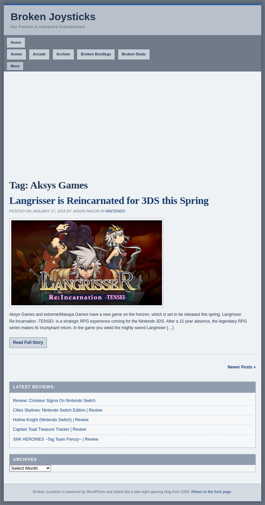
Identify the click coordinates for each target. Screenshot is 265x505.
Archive (63, 54)
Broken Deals (134, 54)
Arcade (39, 54)
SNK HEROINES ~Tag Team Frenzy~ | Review (55, 439)
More (15, 66)
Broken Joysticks (53, 16)
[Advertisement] (132, 123)
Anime (16, 54)
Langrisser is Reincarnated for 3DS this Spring (109, 200)
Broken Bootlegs (96, 54)
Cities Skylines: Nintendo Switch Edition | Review (57, 410)
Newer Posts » (242, 367)
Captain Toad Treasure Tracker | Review (49, 429)
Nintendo (115, 211)
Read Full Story (28, 342)
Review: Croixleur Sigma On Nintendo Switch (54, 400)
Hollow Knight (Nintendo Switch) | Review (51, 419)
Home (16, 42)
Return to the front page (211, 492)
